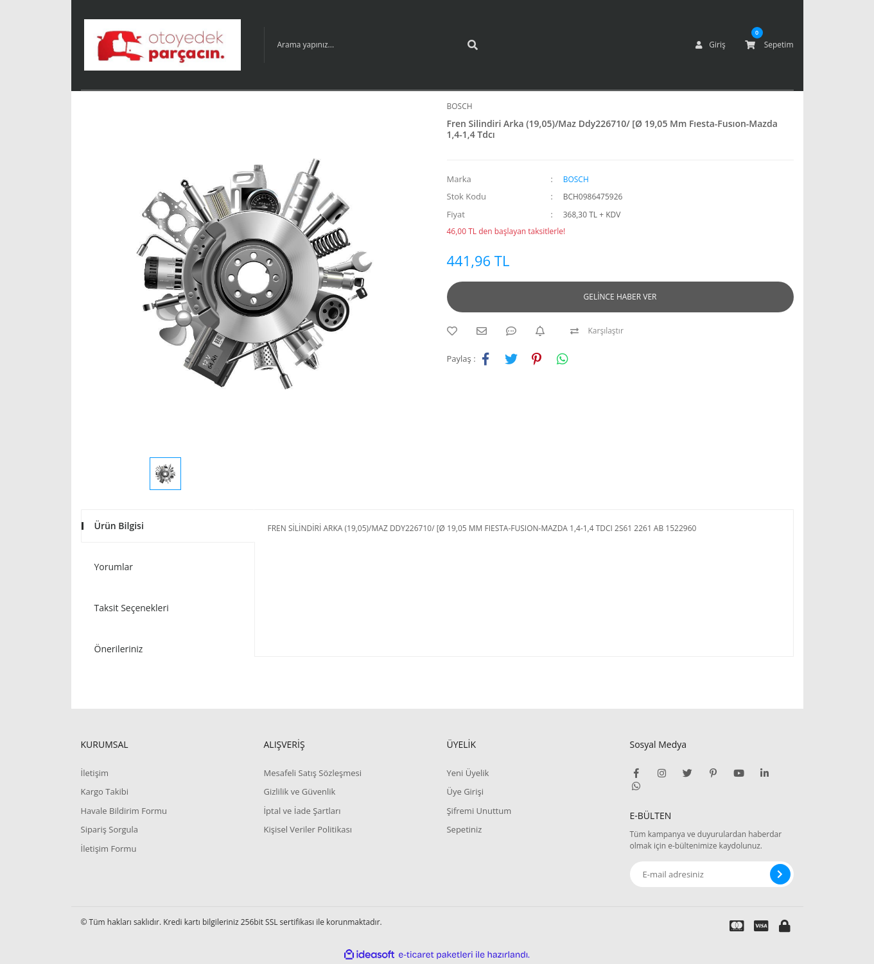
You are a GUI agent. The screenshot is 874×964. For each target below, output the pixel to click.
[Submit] (780, 874)
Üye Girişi (464, 791)
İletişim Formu (109, 848)
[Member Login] (710, 44)
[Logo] (162, 45)
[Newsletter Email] (712, 874)
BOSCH (460, 106)
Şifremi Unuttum (478, 810)
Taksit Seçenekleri (131, 608)
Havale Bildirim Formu (124, 810)
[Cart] (769, 44)
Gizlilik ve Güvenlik (299, 791)
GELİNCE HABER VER (620, 296)
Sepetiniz (464, 829)
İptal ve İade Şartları (301, 810)
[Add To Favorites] (455, 331)
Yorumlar (114, 567)
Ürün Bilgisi (119, 526)
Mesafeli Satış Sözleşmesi (312, 773)
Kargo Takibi (104, 791)
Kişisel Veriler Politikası (307, 829)
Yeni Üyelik (467, 773)
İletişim (95, 773)
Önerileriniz (118, 649)
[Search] (376, 45)
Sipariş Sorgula (110, 829)
